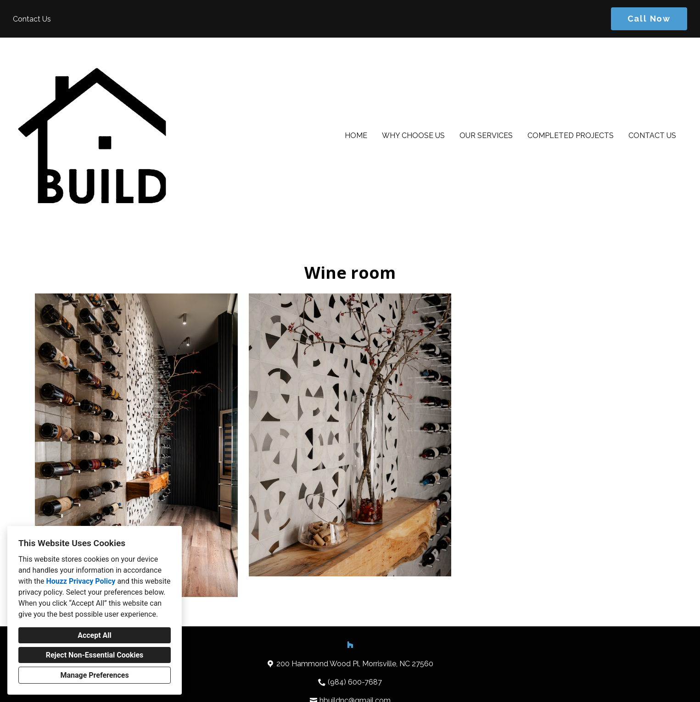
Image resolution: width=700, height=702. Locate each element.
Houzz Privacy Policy (80, 581)
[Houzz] (350, 645)
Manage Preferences (94, 675)
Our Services (486, 135)
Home (356, 135)
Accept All (95, 635)
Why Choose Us (413, 135)
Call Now (649, 18)
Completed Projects (570, 135)
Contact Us (652, 135)
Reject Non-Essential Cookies (95, 655)
